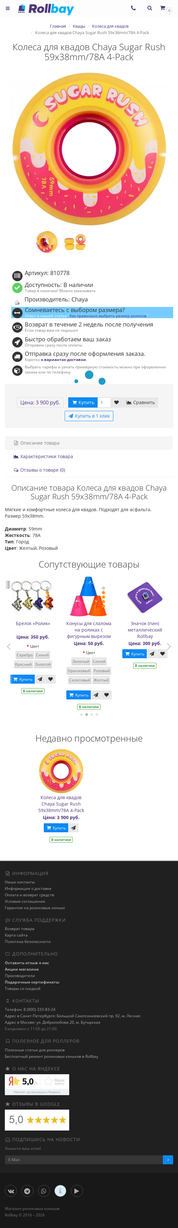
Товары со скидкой (23, 988)
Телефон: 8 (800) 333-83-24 (30, 1009)
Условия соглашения (25, 901)
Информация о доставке (28, 888)
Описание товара (36, 443)
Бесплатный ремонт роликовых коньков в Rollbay (51, 1056)
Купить (25, 679)
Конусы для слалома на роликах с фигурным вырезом (91, 629)
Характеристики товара (43, 456)
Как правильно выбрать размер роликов (108, 315)
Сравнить (140, 402)
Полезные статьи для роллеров (35, 1050)
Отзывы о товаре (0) (39, 470)
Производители (20, 975)
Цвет (37, 646)
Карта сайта (16, 935)
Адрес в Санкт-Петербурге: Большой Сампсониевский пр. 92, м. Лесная (72, 1016)
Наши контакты (20, 882)
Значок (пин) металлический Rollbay (147, 629)
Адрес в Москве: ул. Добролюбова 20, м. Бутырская (52, 1022)
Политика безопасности (28, 941)
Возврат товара (19, 928)
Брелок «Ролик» (35, 623)
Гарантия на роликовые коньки (35, 907)
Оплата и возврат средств (29, 895)
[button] (165, 8)
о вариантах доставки (63, 359)
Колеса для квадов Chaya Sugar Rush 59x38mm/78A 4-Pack (61, 803)
